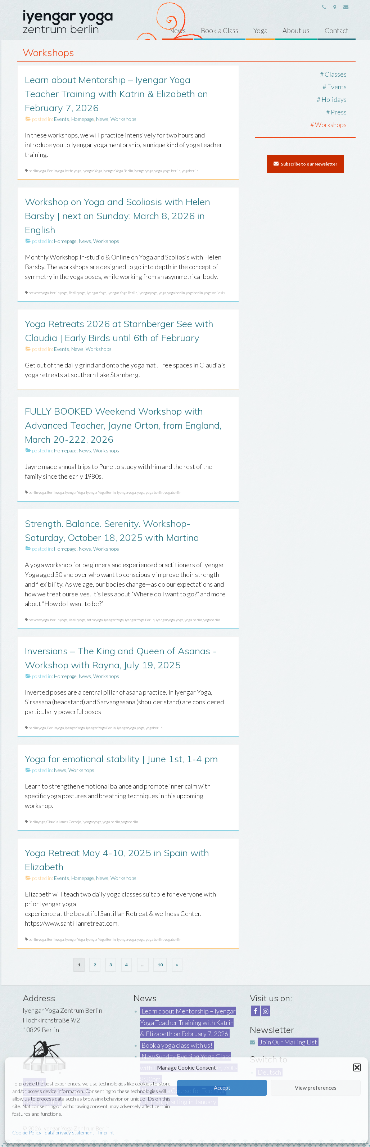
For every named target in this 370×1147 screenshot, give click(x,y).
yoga (158, 170)
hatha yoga (73, 170)
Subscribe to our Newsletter (305, 164)
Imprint (106, 1132)
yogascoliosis (214, 292)
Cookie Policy (26, 1132)
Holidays (334, 99)
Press (339, 112)
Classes (336, 74)
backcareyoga (38, 292)
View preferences (316, 1087)
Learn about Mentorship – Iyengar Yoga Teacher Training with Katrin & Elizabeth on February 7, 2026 (188, 1022)
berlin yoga (37, 170)
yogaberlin (190, 170)
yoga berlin (171, 170)
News (102, 119)
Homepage (82, 119)
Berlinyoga (55, 170)
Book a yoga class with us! (176, 1045)
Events (61, 119)
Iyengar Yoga (92, 170)
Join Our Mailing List (288, 1042)
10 (160, 964)
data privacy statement (69, 1132)
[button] (357, 1067)
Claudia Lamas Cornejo (63, 821)
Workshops (123, 119)
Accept (222, 1087)
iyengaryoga (143, 170)
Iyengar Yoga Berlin (118, 170)
